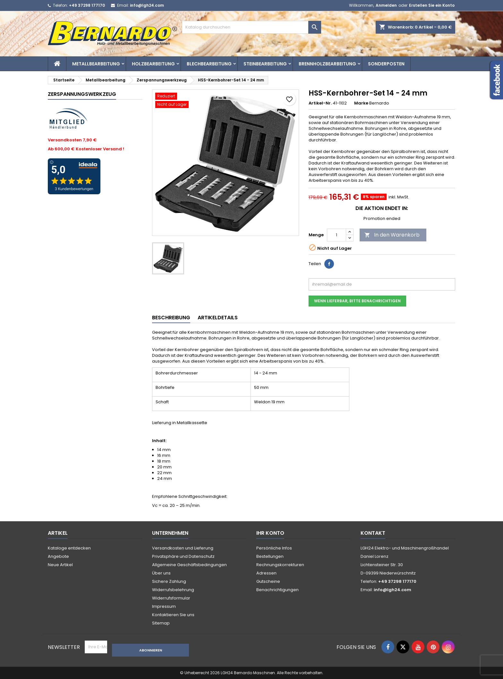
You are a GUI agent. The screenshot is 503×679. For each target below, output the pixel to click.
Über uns (161, 573)
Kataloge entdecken (69, 548)
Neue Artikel (60, 565)
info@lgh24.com (147, 5)
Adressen (266, 573)
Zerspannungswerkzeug (82, 94)
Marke (361, 103)
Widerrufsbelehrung (173, 590)
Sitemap (161, 623)
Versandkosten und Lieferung (182, 548)
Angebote (58, 556)
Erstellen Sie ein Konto (432, 5)
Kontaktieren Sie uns (173, 615)
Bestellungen (270, 556)
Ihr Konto (270, 533)
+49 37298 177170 (87, 5)
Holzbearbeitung (153, 64)
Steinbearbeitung (265, 64)
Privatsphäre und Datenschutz (183, 556)
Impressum (164, 606)
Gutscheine (268, 581)
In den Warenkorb (392, 235)
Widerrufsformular (171, 598)
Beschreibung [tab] (171, 317)
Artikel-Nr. (320, 103)
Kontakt (373, 533)
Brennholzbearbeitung (327, 64)
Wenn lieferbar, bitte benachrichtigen (357, 301)
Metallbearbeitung (96, 64)
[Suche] (251, 27)
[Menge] (336, 235)
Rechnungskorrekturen (280, 565)
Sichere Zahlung (169, 581)
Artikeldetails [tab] (218, 317)
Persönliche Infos (274, 548)
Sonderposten (386, 64)
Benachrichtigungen (277, 590)
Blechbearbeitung (209, 64)
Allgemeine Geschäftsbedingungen (189, 565)
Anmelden (386, 5)
